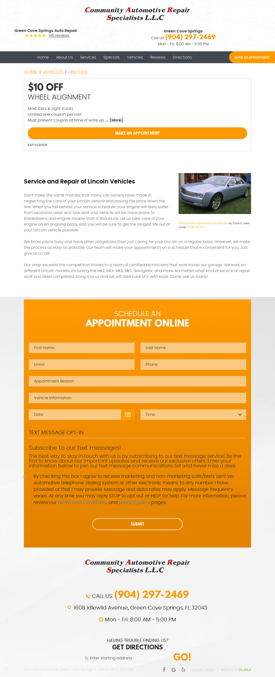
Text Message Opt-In (56, 432)
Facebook (164, 670)
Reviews (158, 57)
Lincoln (77, 72)
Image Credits (203, 669)
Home (43, 57)
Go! (182, 657)
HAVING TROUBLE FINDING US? (137, 645)
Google (173, 670)
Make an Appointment (137, 133)
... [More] (114, 120)
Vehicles (135, 57)
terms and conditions (82, 502)
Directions (182, 57)
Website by (235, 670)
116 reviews (59, 36)
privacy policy (134, 502)
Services (88, 57)
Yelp (183, 670)
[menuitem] (43, 57)
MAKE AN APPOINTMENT (252, 57)
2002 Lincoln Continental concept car (203, 223)
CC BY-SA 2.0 (195, 227)
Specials (111, 57)
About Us (64, 57)
